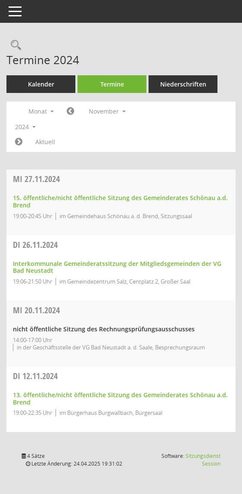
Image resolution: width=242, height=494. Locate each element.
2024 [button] (25, 127)
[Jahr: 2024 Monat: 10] (70, 111)
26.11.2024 (35, 244)
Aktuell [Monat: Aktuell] (45, 142)
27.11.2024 (36, 179)
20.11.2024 (36, 310)
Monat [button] (41, 111)
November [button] (107, 111)
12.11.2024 (35, 376)
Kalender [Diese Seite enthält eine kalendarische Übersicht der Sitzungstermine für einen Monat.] (41, 84)
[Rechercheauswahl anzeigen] (13, 45)
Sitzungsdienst (203, 459)
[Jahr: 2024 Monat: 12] (19, 142)
